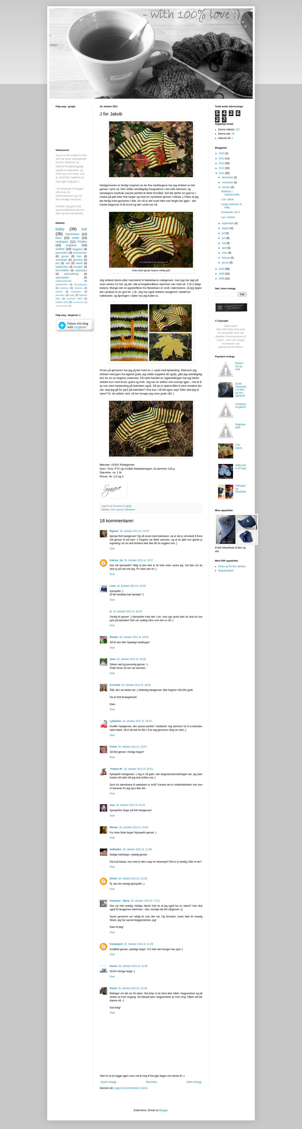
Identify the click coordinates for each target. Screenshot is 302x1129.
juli (224, 233)
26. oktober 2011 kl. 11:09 (133, 966)
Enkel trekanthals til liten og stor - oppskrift (240, 389)
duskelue (64, 288)
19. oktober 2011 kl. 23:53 (132, 878)
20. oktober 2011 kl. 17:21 (145, 900)
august (226, 228)
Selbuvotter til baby (240, 467)
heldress (78, 288)
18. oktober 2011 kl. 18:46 (136, 685)
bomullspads (80, 284)
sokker (60, 249)
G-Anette (115, 685)
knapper (78, 266)
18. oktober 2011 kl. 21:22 (130, 805)
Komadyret (116, 944)
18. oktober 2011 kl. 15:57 (138, 560)
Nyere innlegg (108, 1082)
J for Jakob (227, 199)
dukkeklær (61, 259)
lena (112, 805)
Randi (113, 988)
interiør (59, 291)
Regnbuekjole (240, 426)
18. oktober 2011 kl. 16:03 (131, 585)
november (228, 182)
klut (58, 263)
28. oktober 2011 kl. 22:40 (132, 988)
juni (224, 238)
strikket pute (62, 302)
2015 (222, 153)
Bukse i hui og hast (239, 366)
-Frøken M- (116, 769)
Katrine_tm (116, 560)
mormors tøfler (74, 298)
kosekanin (76, 291)
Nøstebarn (130, 509)
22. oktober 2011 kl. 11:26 (138, 944)
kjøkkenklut (62, 266)
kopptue (71, 245)
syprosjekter (62, 277)
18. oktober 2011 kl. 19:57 (132, 746)
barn (113, 509)
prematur (60, 295)
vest (67, 263)
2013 (222, 163)
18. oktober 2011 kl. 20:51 (138, 769)
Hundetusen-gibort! (240, 406)
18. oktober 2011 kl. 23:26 (133, 827)
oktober (226, 187)
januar (226, 262)
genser (120, 509)
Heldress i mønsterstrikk (230, 193)
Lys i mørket (228, 217)
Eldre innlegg (194, 1082)
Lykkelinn (115, 721)
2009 (222, 273)
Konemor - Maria (120, 900)
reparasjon (81, 270)
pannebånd (62, 252)
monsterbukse (62, 306)
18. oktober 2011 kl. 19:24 (137, 721)
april (224, 247)
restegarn (62, 241)
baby (60, 229)
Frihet (113, 746)
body (71, 295)
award (79, 263)
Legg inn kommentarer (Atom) (130, 1088)
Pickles (82, 241)
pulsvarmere (80, 252)
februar (226, 257)
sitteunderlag (71, 273)
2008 (222, 278)
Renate (114, 637)
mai (224, 243)
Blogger (163, 1110)
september (228, 223)
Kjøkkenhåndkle (64, 281)
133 (237, 129)
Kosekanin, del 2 (230, 212)
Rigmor (114, 531)
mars (225, 252)
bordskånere (78, 302)
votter (75, 238)
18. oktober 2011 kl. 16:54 (133, 637)
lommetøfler (62, 270)
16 (233, 133)
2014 (222, 158)
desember (228, 177)
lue (84, 229)
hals (79, 256)
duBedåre (115, 849)
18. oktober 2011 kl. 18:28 (131, 659)
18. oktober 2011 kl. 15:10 (134, 531)
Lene (113, 585)
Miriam (114, 827)
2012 (222, 168)
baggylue (78, 249)
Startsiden (151, 1082)
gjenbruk (78, 259)
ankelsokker (62, 284)
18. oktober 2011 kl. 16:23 (127, 611)
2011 (222, 173)
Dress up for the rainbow (232, 566)
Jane (112, 659)
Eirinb (113, 878)
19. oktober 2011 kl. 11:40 (137, 849)
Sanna (113, 966)
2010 (222, 268)
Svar (112, 548)
